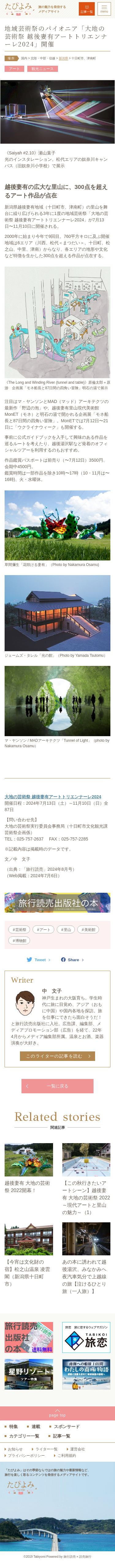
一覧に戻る (57, 1086)
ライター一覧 (47, 1449)
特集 (13, 1426)
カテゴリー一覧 (24, 1436)
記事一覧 (87, 11)
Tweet (36, 960)
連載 (36, 1426)
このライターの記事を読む (54, 1056)
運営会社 (77, 1449)
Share (70, 960)
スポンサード (67, 1426)
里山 (67, 930)
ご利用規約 (67, 1455)
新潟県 (63, 58)
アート (14, 69)
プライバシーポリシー (26, 1455)
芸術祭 (20, 930)
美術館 (89, 930)
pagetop (57, 1415)
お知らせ (15, 1449)
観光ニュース (43, 69)
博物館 (20, 941)
